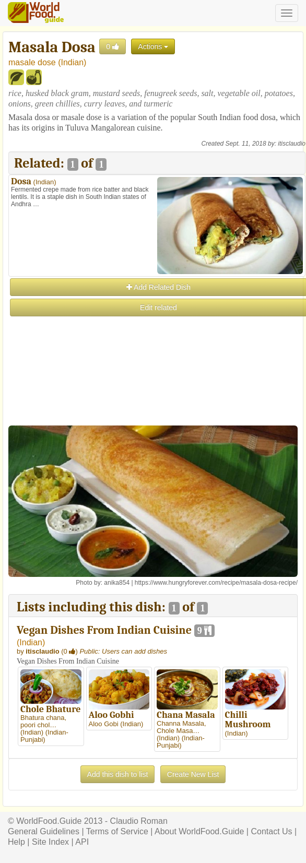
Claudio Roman (139, 821)
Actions (153, 46)
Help (16, 841)
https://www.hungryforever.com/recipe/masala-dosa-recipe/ (216, 582)
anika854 (117, 582)
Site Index (50, 841)
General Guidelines (43, 831)
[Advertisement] (156, 391)
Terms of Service (117, 831)
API (82, 841)
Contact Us (271, 831)
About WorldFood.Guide (199, 831)
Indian (72, 62)
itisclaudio (291, 143)
